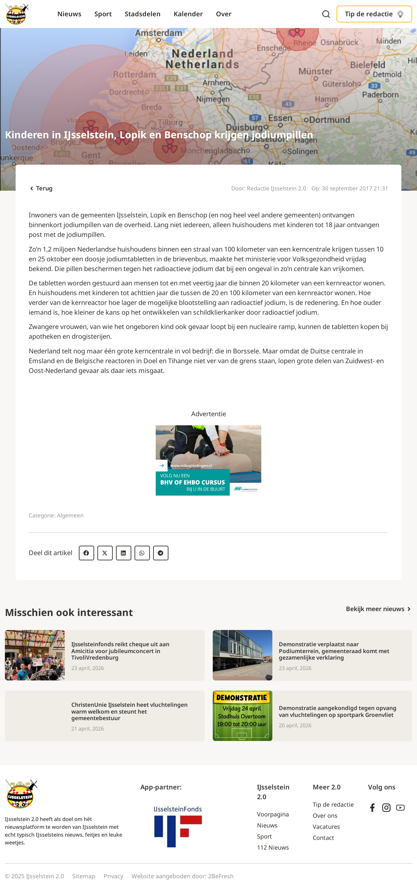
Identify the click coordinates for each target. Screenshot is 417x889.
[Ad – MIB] (208, 493)
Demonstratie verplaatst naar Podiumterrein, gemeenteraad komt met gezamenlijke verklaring (337, 651)
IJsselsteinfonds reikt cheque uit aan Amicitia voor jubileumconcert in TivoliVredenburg (123, 651)
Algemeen (70, 515)
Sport (103, 13)
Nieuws (69, 13)
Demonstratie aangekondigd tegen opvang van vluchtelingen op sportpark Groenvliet (335, 711)
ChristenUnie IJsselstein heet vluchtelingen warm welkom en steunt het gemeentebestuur (126, 711)
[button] (86, 553)
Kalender (188, 13)
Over (224, 13)
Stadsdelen (143, 13)
